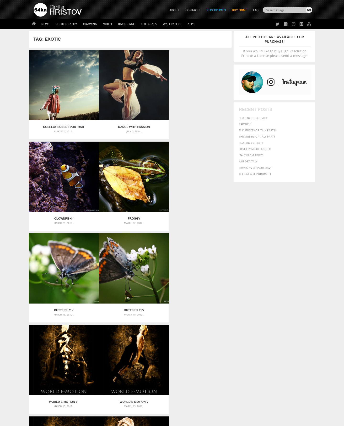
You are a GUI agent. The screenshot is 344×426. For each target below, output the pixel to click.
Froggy (206, 107)
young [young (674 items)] (268, 339)
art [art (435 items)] (239, 316)
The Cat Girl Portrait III (255, 174)
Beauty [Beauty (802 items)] (231, 321)
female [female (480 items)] (291, 326)
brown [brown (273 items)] (261, 321)
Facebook (184, 375)
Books (107, 380)
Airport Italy (248, 161)
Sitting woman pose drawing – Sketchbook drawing (166, 339)
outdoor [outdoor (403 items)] (296, 330)
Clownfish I (155, 107)
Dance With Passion (105, 107)
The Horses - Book (46, 386)
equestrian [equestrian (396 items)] (245, 326)
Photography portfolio (51, 380)
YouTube (183, 394)
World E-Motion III (104, 252)
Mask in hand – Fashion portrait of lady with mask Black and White (76, 322)
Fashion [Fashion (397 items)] (279, 326)
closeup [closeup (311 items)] (271, 321)
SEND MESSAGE (270, 378)
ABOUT (174, 10)
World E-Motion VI (155, 179)
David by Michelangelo (255, 149)
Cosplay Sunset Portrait (54, 107)
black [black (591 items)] (244, 321)
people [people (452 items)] (245, 335)
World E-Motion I (206, 252)
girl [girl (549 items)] (301, 326)
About (107, 369)
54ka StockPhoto (45, 374)
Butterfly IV (105, 179)
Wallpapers (172, 24)
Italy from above (251, 155)
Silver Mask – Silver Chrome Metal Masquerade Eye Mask (73, 333)
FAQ (255, 10)
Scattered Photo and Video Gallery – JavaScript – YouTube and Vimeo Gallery (76, 316)
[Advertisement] (173, 288)
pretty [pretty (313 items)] (283, 335)
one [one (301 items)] (286, 330)
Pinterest (184, 387)
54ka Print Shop (44, 369)
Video (107, 24)
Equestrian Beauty (83, 409)
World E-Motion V (206, 179)
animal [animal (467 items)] (230, 316)
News (45, 24)
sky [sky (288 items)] (290, 335)
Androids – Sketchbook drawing (152, 316)
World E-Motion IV (54, 252)
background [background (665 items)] (269, 316)
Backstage (126, 24)
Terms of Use (100, 420)
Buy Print (239, 10)
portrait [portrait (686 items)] (270, 334)
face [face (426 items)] (268, 326)
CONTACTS (192, 10)
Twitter (182, 369)
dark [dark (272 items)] (297, 321)
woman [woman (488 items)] (255, 340)
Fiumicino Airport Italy (255, 167)
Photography (66, 24)
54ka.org (73, 420)
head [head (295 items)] (227, 330)
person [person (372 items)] (256, 335)
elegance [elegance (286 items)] (230, 326)
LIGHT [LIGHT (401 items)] (245, 330)
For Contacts (112, 392)
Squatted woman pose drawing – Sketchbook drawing (167, 333)
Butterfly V (54, 179)
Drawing (90, 24)
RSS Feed (133, 409)
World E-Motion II (155, 252)
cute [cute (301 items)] (290, 321)
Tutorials (149, 24)
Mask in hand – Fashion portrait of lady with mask (69, 327)
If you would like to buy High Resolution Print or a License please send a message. (275, 46)
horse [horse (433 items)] (235, 330)
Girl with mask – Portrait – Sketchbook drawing (163, 327)
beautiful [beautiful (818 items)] (292, 315)
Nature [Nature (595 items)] (276, 330)
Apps (191, 24)
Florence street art (253, 118)
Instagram (184, 381)
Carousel (245, 124)
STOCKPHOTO (216, 10)
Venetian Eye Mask (111, 409)
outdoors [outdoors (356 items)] (231, 335)
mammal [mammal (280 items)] (255, 330)
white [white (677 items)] (242, 339)
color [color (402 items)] (281, 321)
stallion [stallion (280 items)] (298, 335)
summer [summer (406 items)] (230, 340)
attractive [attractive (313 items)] (249, 316)
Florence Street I (251, 142)
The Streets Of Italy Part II (257, 130)
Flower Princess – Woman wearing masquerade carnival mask (76, 339)
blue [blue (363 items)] (253, 321)
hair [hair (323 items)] (308, 326)
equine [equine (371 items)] (259, 326)
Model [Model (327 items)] (264, 330)
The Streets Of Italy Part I (257, 136)
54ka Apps (40, 392)
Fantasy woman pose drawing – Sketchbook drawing (166, 322)
